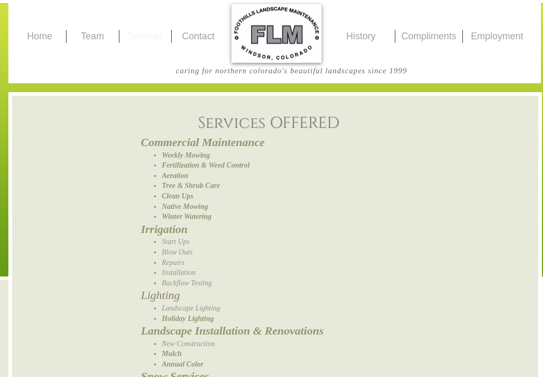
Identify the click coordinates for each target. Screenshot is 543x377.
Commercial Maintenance (203, 142)
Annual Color (183, 364)
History (360, 36)
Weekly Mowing (186, 155)
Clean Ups (177, 196)
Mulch (172, 354)
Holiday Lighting (188, 319)
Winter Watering (187, 216)
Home (39, 36)
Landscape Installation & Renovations (232, 330)
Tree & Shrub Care (191, 186)
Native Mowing (185, 206)
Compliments (428, 36)
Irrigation (164, 229)
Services (145, 36)
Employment (497, 36)
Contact (198, 36)
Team (92, 36)
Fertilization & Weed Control (206, 165)
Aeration (175, 176)
